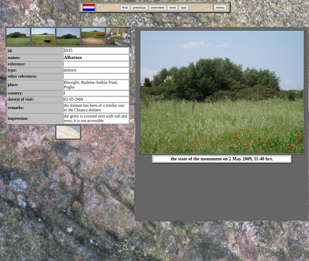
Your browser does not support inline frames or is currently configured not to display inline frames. (221, 124)
